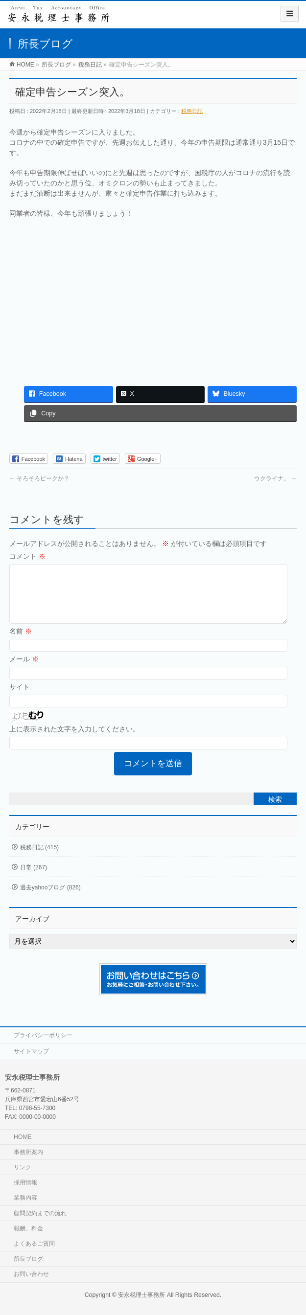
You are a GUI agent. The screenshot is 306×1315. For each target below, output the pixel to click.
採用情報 (25, 1182)
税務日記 (192, 111)
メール (24, 671)
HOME (23, 1137)
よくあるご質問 (34, 1243)
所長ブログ (28, 1258)
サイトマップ (31, 1051)
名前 (20, 643)
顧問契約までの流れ (40, 1213)
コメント (27, 556)
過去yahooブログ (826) (50, 899)
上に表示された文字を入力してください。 (74, 741)
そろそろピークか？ (39, 478)
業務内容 (25, 1197)
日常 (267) (33, 879)
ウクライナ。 (275, 478)
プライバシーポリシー (43, 1035)
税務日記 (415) (39, 859)
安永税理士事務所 (141, 1295)
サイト (19, 699)
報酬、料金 (28, 1228)
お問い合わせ (31, 1273)
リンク (22, 1167)
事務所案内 (28, 1152)
